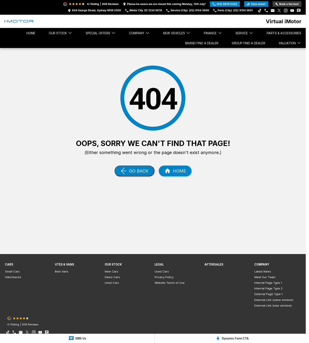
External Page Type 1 (268, 294)
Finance (213, 33)
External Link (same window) (273, 300)
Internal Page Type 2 (268, 288)
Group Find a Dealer (248, 43)
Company (139, 33)
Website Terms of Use (170, 282)
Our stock (60, 33)
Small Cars (12, 271)
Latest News (262, 271)
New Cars (111, 271)
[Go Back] (134, 171)
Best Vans (61, 271)
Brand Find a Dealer (201, 43)
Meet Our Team (264, 277)
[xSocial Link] (279, 10)
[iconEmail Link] (272, 10)
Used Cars (112, 282)
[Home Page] (18, 21)
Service (244, 33)
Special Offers (101, 33)
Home (30, 33)
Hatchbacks (13, 277)
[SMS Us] (77, 338)
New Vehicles (176, 33)
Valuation (290, 43)
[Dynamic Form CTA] (232, 338)
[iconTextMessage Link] (298, 10)
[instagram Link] (285, 10)
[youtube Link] (292, 10)
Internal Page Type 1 (268, 282)
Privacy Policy (164, 277)
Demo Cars (112, 277)
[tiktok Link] (259, 10)
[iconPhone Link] (266, 10)
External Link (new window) (273, 305)
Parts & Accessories (284, 33)
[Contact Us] (94, 10)
